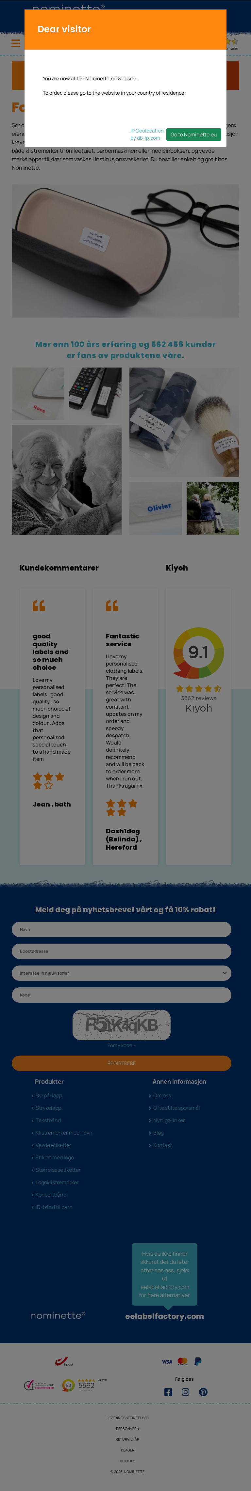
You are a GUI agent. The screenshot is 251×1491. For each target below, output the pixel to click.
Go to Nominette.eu (194, 134)
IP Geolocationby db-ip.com (147, 134)
